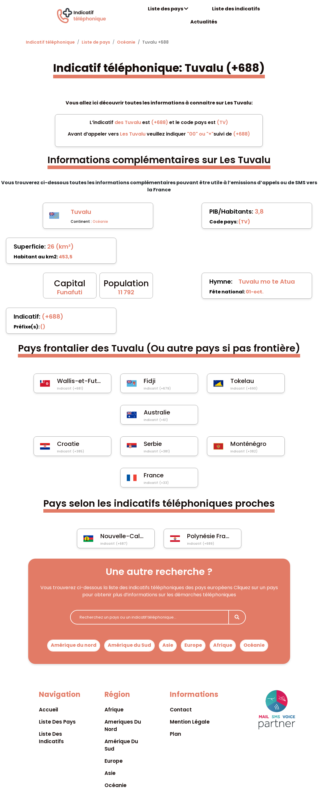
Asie (167, 645)
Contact (181, 709)
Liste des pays (168, 8)
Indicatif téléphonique (50, 42)
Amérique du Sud (129, 645)
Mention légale (190, 721)
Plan (175, 734)
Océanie (126, 42)
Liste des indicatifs (236, 8)
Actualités (203, 21)
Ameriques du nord (123, 725)
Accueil (48, 709)
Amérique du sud (121, 745)
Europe (193, 645)
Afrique (222, 645)
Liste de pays (96, 42)
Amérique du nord (73, 645)
